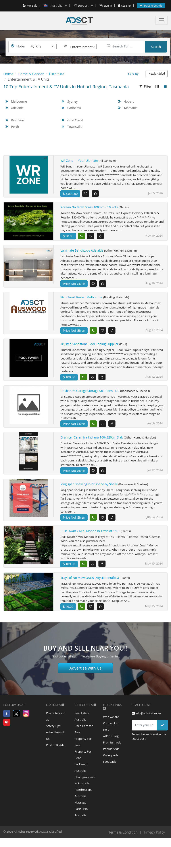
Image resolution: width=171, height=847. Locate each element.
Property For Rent (83, 761)
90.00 (68, 236)
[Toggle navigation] (161, 20)
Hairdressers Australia (83, 801)
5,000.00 (70, 194)
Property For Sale (83, 748)
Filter (145, 86)
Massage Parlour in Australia (81, 817)
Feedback (109, 768)
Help (106, 735)
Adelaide (17, 108)
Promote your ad (55, 721)
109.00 (69, 567)
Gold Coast (75, 120)
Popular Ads (111, 755)
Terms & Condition (122, 841)
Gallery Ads (110, 762)
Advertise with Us (85, 673)
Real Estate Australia (82, 721)
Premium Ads (112, 748)
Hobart (129, 101)
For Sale (28, 6)
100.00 (69, 379)
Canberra (74, 108)
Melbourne (19, 101)
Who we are (111, 722)
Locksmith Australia (81, 774)
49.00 (68, 610)
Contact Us (110, 728)
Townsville (74, 126)
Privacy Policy (154, 841)
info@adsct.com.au (146, 718)
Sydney (72, 101)
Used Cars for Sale (84, 734)
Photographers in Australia (84, 787)
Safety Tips (53, 731)
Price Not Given (74, 286)
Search (156, 47)
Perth (15, 126)
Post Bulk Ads (55, 751)
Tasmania (131, 108)
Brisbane (17, 120)
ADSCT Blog (111, 742)
